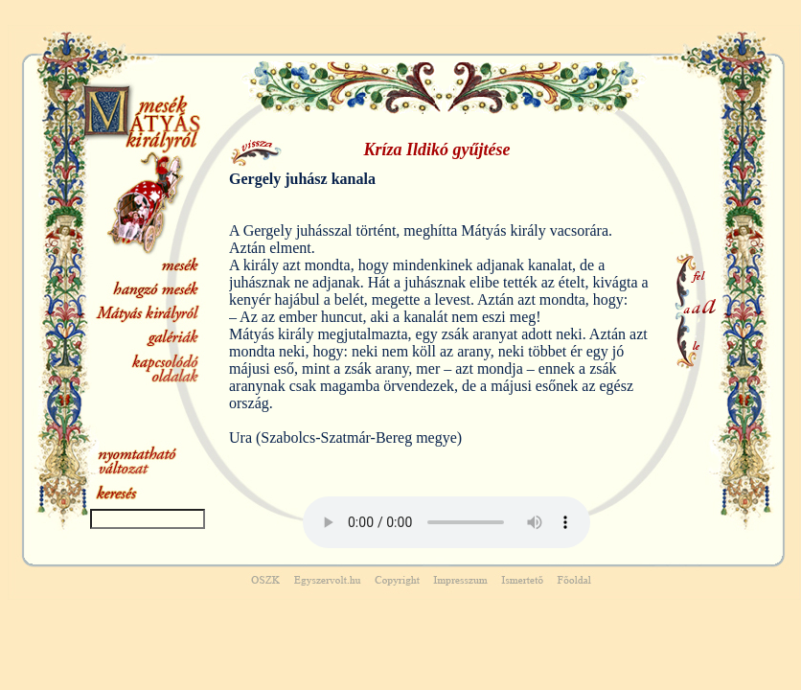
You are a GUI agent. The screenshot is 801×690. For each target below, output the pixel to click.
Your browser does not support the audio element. (446, 522)
